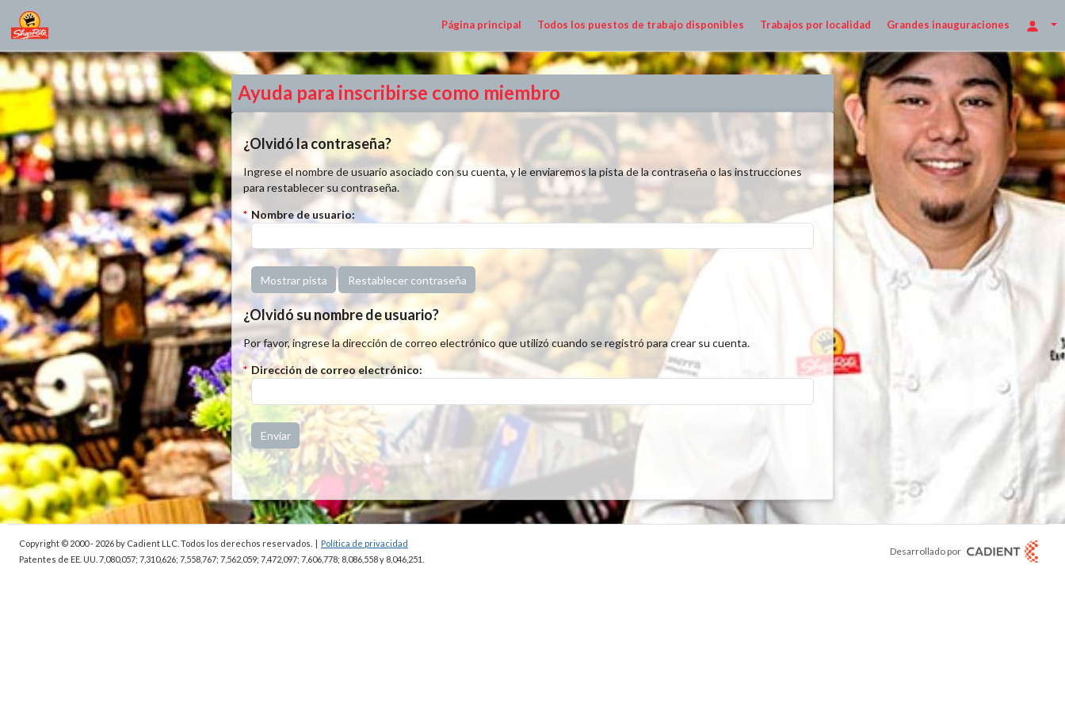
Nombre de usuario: (303, 214)
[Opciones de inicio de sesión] (1041, 25)
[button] (293, 279)
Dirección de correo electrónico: (336, 369)
